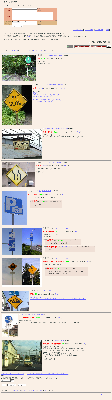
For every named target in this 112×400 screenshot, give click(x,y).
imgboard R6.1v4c (105, 395)
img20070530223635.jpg (37, 315)
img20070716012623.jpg (55, 163)
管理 (107, 31)
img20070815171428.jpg (56, 56)
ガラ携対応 (99, 31)
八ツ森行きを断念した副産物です (54, 86)
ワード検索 (89, 31)
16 (41, 51)
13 (33, 51)
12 (31, 51)
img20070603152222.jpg (61, 259)
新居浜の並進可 (59, 342)
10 (26, 51)
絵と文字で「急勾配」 (48, 292)
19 (48, 51)
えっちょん (39, 89)
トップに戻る (78, 31)
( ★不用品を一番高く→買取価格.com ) (12, 375)
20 (50, 51)
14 (36, 51)
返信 (64, 60)
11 (29, 51)
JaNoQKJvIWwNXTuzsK (69, 248)
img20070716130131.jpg (61, 130)
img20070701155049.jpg (61, 229)
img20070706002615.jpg (46, 192)
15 (38, 51)
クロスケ (44, 167)
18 (45, 51)
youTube (6, 38)
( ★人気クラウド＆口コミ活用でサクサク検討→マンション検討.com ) (48, 375)
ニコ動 (28, 38)
